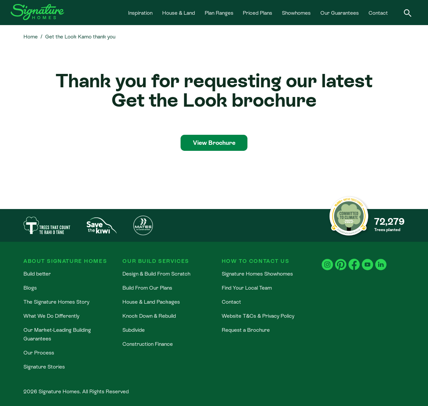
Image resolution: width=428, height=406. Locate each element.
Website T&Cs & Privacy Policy (258, 316)
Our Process (38, 352)
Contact (378, 13)
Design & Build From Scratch (156, 274)
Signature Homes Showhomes (257, 274)
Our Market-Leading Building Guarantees (57, 334)
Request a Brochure (246, 330)
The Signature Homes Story (56, 302)
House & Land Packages (151, 302)
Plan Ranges (219, 13)
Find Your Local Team (247, 288)
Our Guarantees (339, 13)
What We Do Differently (51, 316)
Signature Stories (44, 367)
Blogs (30, 288)
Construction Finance (147, 344)
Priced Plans (257, 13)
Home (30, 36)
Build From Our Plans (147, 288)
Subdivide (133, 330)
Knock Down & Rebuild (149, 316)
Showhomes (296, 13)
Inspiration (140, 13)
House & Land (178, 13)
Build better (37, 274)
